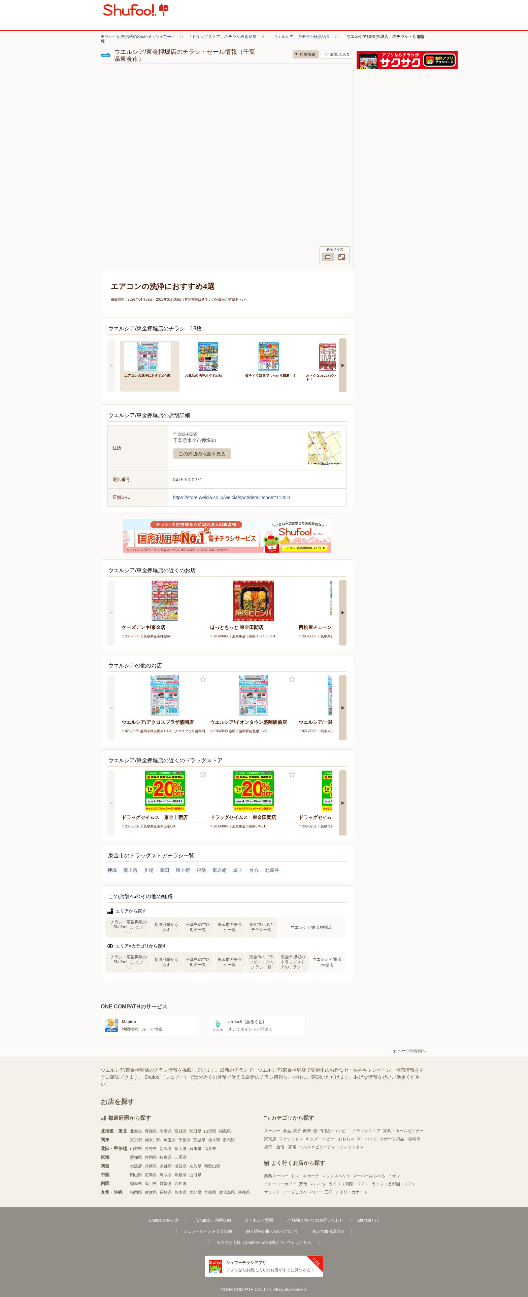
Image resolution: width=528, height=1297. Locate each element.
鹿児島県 (227, 1192)
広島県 (151, 1175)
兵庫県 (151, 1166)
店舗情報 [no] (306, 54)
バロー (316, 1192)
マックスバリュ (336, 1176)
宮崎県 (210, 1192)
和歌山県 (212, 1166)
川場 (149, 870)
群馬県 (229, 1140)
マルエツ (318, 1184)
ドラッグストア (366, 1130)
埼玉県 (170, 1140)
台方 (254, 870)
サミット (272, 1192)
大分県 (195, 1192)
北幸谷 (272, 870)
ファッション (291, 1139)
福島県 (225, 1131)
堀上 (237, 870)
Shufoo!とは (368, 1220)
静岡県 (151, 1157)
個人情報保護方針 (328, 1231)
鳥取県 (166, 1175)
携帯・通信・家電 (280, 1147)
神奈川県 (153, 1140)
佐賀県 (151, 1192)
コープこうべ (295, 1192)
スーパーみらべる (369, 1176)
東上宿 (183, 870)
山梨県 (136, 1148)
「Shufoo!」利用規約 (212, 1220)
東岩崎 (219, 870)
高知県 (180, 1183)
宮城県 (180, 1131)
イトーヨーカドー (280, 1184)
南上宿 (130, 870)
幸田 (164, 870)
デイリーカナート (351, 1192)
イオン (394, 1176)
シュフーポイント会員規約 (208, 1231)
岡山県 (136, 1175)
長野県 (151, 1148)
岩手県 (166, 1131)
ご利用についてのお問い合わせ (315, 1220)
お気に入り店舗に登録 (337, 54)
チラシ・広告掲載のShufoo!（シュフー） (138, 36)
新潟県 (166, 1148)
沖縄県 (244, 1192)
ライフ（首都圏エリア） (394, 1184)
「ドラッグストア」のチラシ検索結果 (222, 36)
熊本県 (180, 1192)
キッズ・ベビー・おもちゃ (330, 1139)
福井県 (210, 1148)
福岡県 (136, 1192)
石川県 (195, 1148)
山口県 (195, 1175)
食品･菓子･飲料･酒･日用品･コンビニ (316, 1130)
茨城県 (199, 1140)
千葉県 (184, 1140)
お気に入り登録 (203, 679)
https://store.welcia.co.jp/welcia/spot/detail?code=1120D (231, 497)
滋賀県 (180, 1166)
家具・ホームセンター (403, 1130)
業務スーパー (276, 1176)
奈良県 (195, 1166)
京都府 (166, 1166)
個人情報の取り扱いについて (272, 1231)
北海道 (136, 1131)
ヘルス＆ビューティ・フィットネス (331, 1147)
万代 (303, 1184)
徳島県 (136, 1183)
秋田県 (195, 1131)
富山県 (180, 1148)
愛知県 (136, 1157)
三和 (329, 1192)
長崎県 (166, 1192)
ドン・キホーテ (305, 1176)
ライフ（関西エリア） (349, 1184)
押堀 (112, 870)
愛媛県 (166, 1183)
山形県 (210, 1131)
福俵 (201, 870)
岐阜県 (166, 1157)
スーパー (272, 1130)
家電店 (270, 1139)
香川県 (151, 1183)
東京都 (136, 1140)
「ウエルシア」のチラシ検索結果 (299, 36)
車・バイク (367, 1139)
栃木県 (214, 1140)
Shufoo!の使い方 (164, 1220)
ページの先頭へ (409, 1050)
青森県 (151, 1131)
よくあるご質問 (259, 1220)
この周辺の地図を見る (202, 453)
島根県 (180, 1175)
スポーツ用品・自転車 (400, 1139)
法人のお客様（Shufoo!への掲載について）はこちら (264, 1242)
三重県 (180, 1157)
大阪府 (136, 1166)
